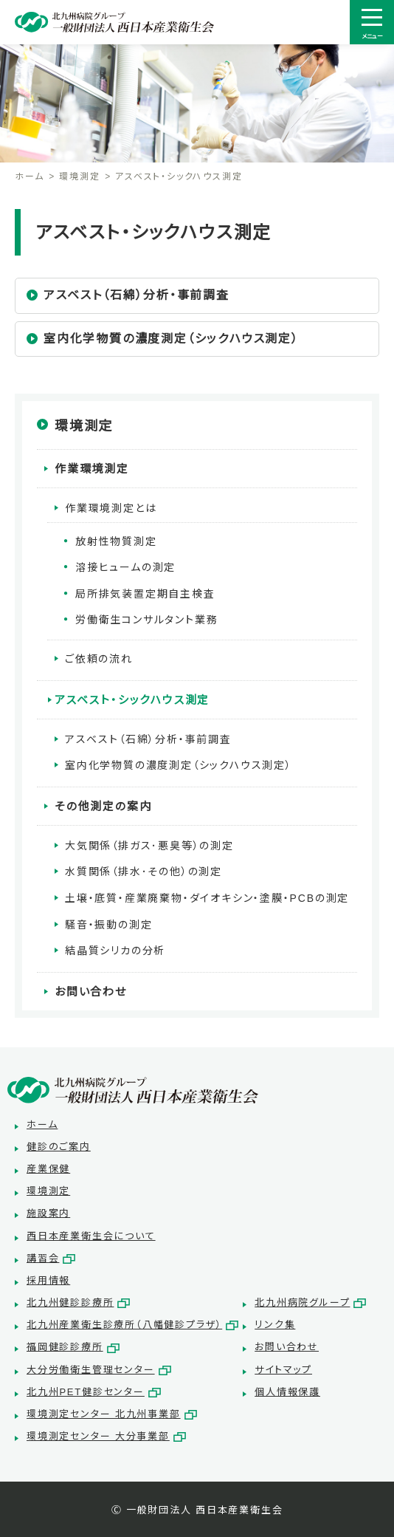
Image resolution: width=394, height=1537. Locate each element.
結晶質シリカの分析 (115, 950)
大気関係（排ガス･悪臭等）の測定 (149, 846)
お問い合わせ (91, 991)
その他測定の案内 (103, 806)
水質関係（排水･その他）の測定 (143, 871)
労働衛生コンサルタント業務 (146, 620)
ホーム (29, 176)
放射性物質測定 (116, 541)
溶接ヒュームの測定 (125, 567)
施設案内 (48, 1213)
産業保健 (48, 1168)
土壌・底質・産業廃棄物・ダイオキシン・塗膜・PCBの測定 (207, 898)
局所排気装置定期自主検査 (145, 594)
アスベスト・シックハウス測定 (132, 700)
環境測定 (79, 176)
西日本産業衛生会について (91, 1236)
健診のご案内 (59, 1146)
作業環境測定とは (110, 508)
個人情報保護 (287, 1391)
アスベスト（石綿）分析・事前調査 (136, 295)
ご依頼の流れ (99, 659)
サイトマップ (283, 1369)
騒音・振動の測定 (108, 925)
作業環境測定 (92, 468)
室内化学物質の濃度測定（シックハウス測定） (171, 338)
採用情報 (48, 1280)
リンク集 (275, 1324)
